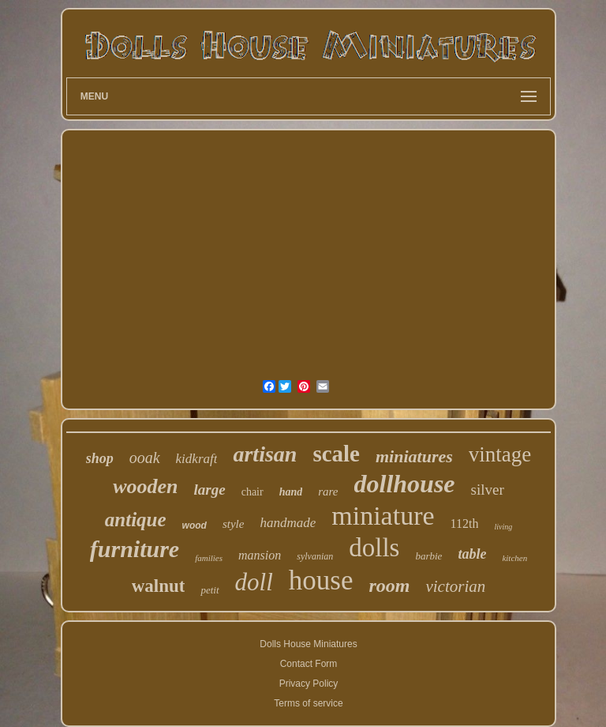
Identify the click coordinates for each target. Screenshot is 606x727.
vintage (500, 454)
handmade (288, 522)
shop (100, 458)
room (389, 585)
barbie (428, 556)
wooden (145, 486)
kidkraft (197, 458)
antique (135, 519)
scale (336, 453)
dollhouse (404, 483)
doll (254, 582)
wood (194, 525)
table (472, 554)
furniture (134, 549)
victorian (455, 586)
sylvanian (315, 556)
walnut (158, 586)
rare (328, 491)
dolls (374, 547)
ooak (144, 457)
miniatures (414, 456)
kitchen (514, 558)
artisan (265, 454)
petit (209, 590)
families (209, 558)
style (234, 524)
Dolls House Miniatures (308, 644)
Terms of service (308, 703)
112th (465, 523)
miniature (382, 515)
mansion (259, 555)
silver (487, 489)
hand (291, 492)
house (321, 580)
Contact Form (309, 663)
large (210, 489)
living (503, 526)
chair (252, 492)
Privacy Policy (309, 683)
